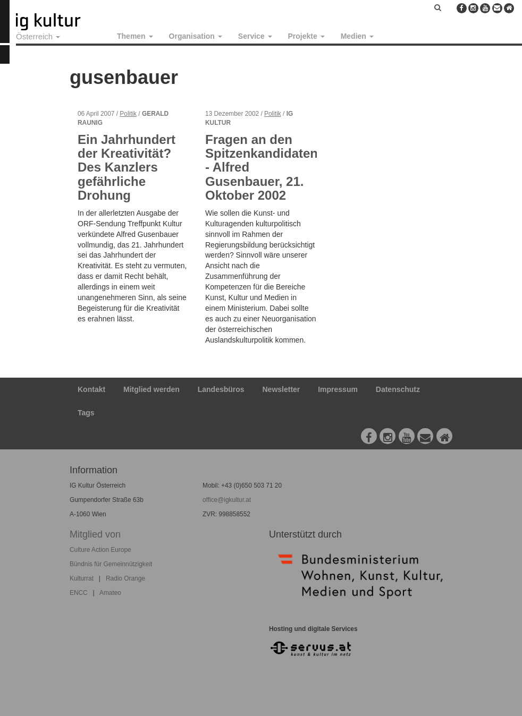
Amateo (110, 592)
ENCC (79, 592)
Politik (128, 113)
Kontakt (91, 389)
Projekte (306, 36)
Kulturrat (82, 578)
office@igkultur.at (227, 500)
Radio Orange (125, 578)
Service (255, 36)
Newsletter (281, 389)
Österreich (38, 36)
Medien (357, 36)
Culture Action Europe (100, 549)
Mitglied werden (151, 389)
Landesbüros (221, 389)
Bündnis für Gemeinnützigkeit (111, 564)
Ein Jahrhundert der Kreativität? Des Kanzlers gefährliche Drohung (126, 167)
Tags (86, 412)
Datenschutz (398, 389)
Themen (135, 36)
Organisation (195, 36)
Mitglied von (95, 534)
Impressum (338, 389)
